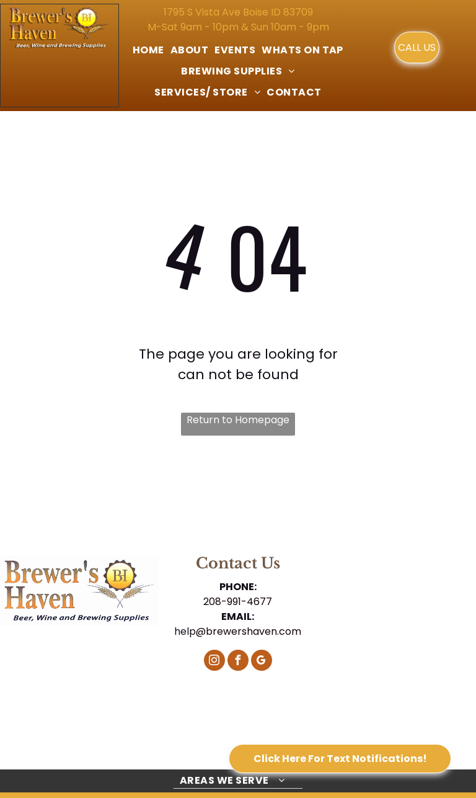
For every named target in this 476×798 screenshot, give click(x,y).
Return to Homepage (238, 420)
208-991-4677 (237, 601)
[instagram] (214, 662)
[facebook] (238, 662)
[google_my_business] (261, 662)
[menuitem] (148, 50)
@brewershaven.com (248, 631)
